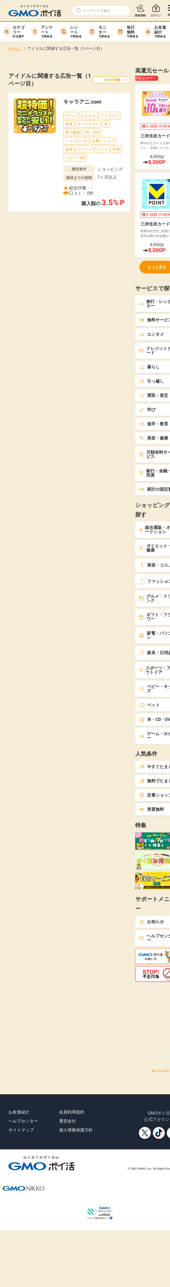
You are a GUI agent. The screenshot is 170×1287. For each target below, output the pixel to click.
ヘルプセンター (23, 1121)
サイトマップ (21, 1129)
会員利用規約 (71, 1112)
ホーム (14, 48)
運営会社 (67, 1121)
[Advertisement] (77, 1018)
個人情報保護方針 (76, 1129)
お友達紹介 (19, 1112)
